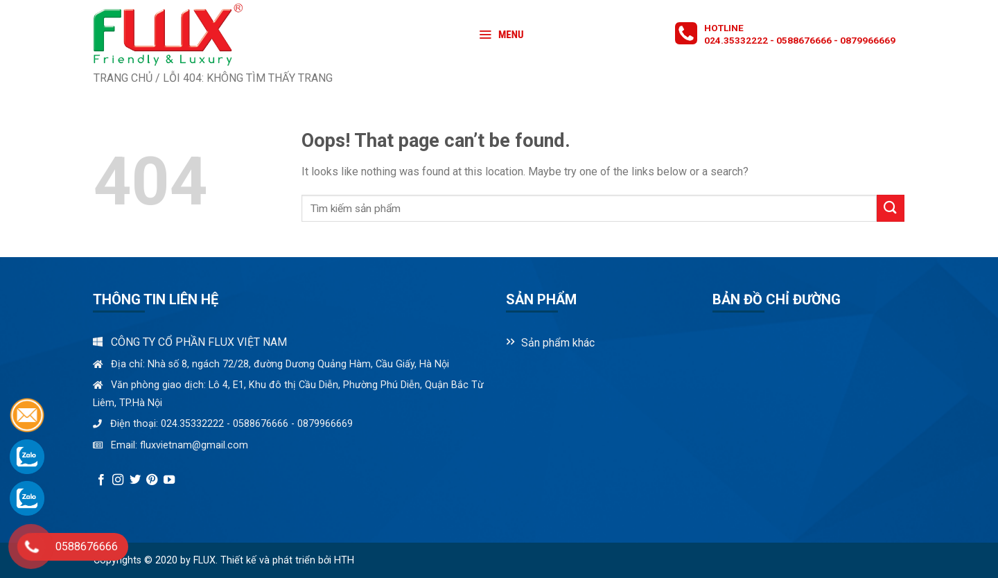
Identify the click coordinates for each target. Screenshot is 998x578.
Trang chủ (123, 78)
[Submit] (890, 208)
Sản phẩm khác (558, 342)
